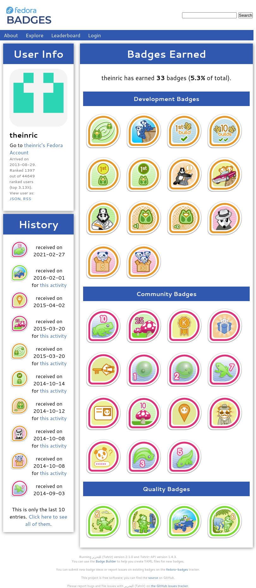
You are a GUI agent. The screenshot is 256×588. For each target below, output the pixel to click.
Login (94, 35)
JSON (15, 198)
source (153, 577)
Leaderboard (66, 35)
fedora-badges (177, 569)
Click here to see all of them (46, 520)
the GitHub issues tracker (169, 586)
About (11, 35)
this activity (53, 284)
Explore (34, 35)
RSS (27, 198)
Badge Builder (106, 561)
